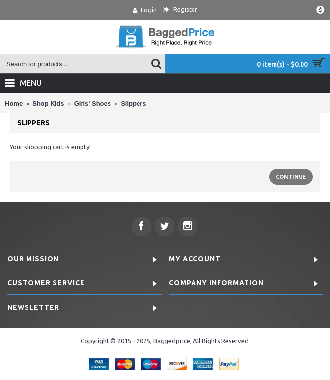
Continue (291, 177)
